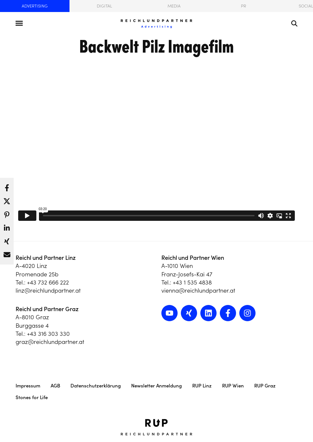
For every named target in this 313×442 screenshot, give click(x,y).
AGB (55, 386)
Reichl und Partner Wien (192, 257)
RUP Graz (265, 386)
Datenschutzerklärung (95, 386)
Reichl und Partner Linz (46, 257)
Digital (104, 6)
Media (174, 6)
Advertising (35, 6)
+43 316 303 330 (48, 333)
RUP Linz (202, 386)
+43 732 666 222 (48, 282)
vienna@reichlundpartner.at (198, 290)
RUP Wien (233, 386)
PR (243, 6)
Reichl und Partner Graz (47, 309)
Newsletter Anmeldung (156, 386)
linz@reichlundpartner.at (48, 290)
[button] (7, 186)
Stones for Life (32, 397)
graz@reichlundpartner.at (50, 342)
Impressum (28, 386)
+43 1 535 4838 (192, 282)
